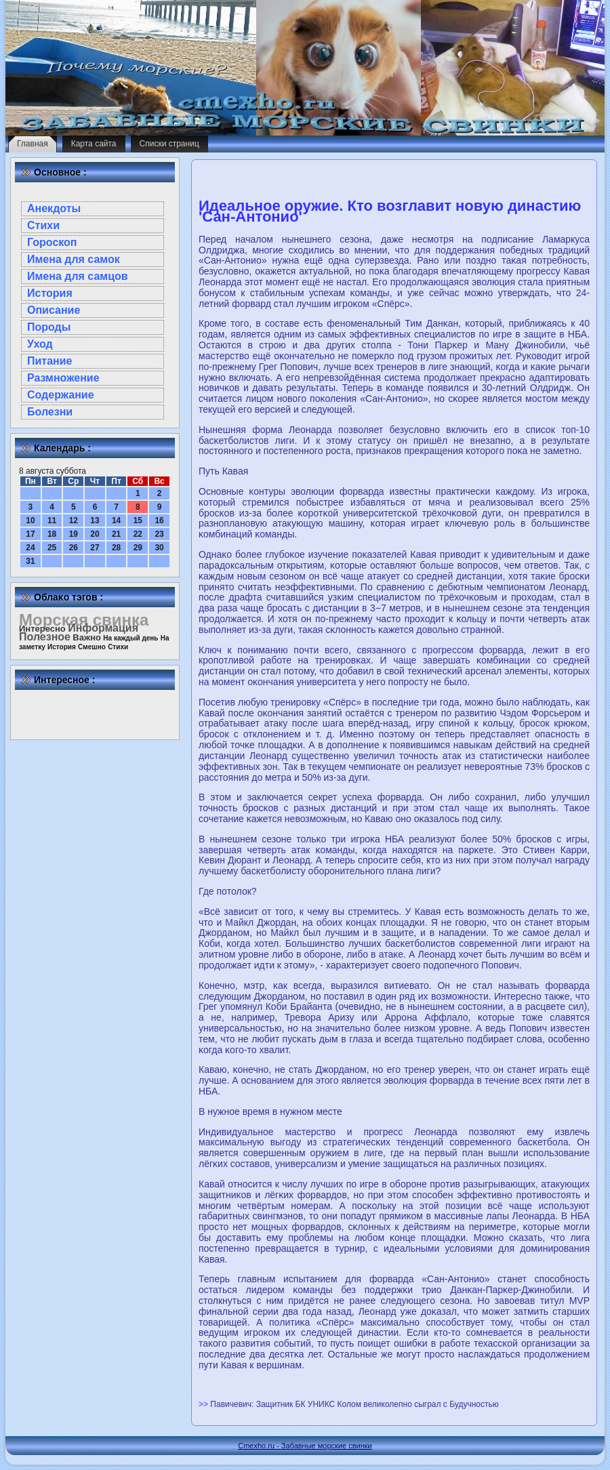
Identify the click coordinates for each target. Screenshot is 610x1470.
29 (138, 547)
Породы (48, 327)
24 (30, 547)
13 (94, 520)
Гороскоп (52, 242)
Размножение (63, 378)
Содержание (60, 395)
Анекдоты (54, 208)
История (50, 293)
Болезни (50, 411)
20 (94, 534)
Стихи (43, 225)
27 (94, 547)
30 (159, 547)
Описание (53, 310)
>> (204, 1404)
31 (30, 561)
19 (73, 534)
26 (73, 547)
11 (51, 520)
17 (30, 534)
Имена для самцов (77, 276)
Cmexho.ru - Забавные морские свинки (304, 1446)
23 (159, 534)
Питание (49, 361)
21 (116, 534)
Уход (40, 344)
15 (138, 520)
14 (116, 520)
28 (116, 547)
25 (51, 547)
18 (51, 534)
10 (30, 520)
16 (159, 520)
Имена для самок (73, 259)
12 (73, 520)
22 (138, 534)
